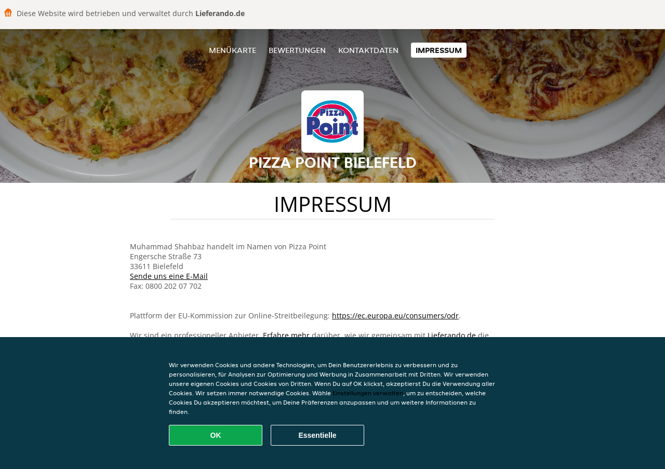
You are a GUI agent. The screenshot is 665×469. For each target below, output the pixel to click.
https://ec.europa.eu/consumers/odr (395, 315)
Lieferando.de (452, 335)
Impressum (439, 50)
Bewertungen (297, 50)
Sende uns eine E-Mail (169, 276)
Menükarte (232, 50)
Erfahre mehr (286, 335)
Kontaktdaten (368, 50)
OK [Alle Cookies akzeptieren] (215, 435)
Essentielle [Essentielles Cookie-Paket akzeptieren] (317, 435)
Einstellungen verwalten (367, 393)
